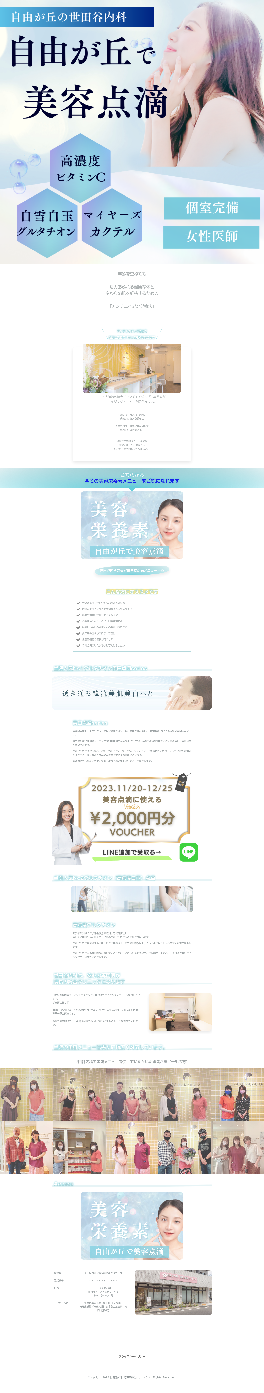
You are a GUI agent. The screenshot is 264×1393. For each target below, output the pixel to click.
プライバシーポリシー (132, 1356)
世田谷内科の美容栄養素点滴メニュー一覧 (132, 570)
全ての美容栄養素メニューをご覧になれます (132, 481)
